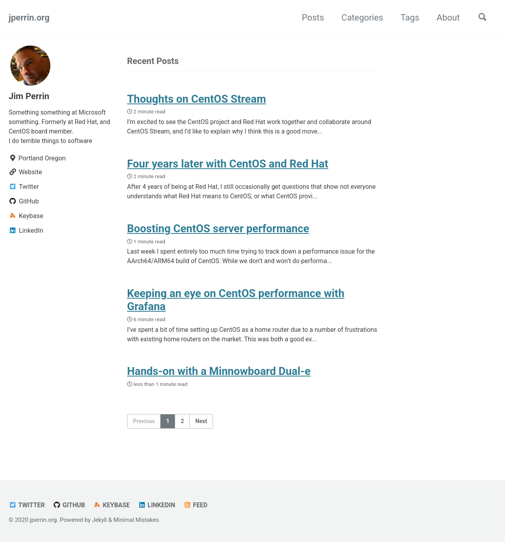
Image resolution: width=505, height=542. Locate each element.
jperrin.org (29, 18)
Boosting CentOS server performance (218, 232)
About (445, 18)
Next (201, 428)
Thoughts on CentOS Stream (196, 99)
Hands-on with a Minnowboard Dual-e (218, 378)
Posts (310, 18)
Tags (407, 18)
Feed (199, 505)
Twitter (27, 505)
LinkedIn (160, 505)
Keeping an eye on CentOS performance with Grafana (235, 305)
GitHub (70, 505)
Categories (359, 18)
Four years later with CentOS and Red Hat (227, 166)
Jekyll (99, 520)
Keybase (114, 505)
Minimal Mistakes (137, 520)
